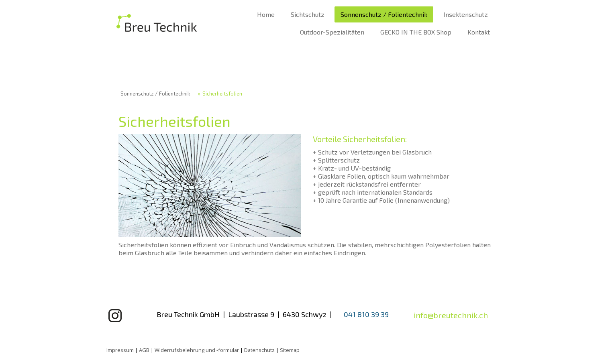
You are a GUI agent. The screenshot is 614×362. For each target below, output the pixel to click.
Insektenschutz (465, 14)
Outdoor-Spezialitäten (332, 32)
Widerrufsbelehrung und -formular (197, 350)
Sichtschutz (307, 14)
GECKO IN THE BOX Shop (415, 32)
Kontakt (478, 32)
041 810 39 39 (366, 314)
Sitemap (290, 350)
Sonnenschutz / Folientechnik (384, 14)
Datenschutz (259, 350)
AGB (144, 350)
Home (266, 14)
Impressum (120, 350)
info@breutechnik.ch (451, 315)
